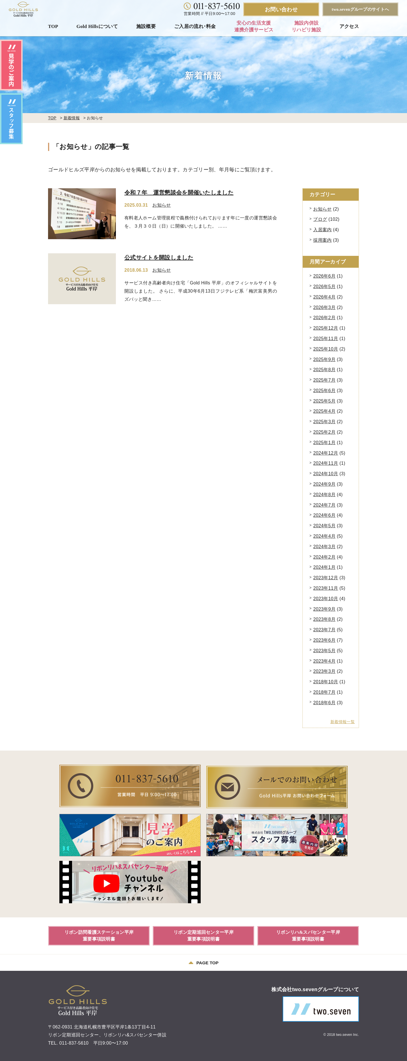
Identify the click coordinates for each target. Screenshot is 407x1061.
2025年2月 (324, 432)
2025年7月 (324, 380)
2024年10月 (325, 473)
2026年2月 (324, 317)
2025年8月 (324, 369)
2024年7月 (324, 505)
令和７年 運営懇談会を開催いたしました (178, 192)
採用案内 (322, 240)
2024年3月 (324, 546)
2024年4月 (324, 536)
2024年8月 (324, 494)
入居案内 (322, 229)
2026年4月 (324, 297)
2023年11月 (325, 588)
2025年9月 (324, 359)
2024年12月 (325, 453)
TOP (53, 26)
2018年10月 (325, 681)
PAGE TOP (203, 962)
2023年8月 (324, 619)
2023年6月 (324, 640)
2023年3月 (324, 671)
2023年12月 (325, 577)
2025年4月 (324, 411)
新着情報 (72, 118)
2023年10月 (325, 598)
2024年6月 (324, 515)
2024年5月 (324, 525)
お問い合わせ (281, 9)
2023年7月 (324, 629)
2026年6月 (324, 276)
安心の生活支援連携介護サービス (254, 26)
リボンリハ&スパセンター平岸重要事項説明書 (308, 934)
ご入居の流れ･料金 (195, 26)
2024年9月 (324, 484)
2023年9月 (324, 609)
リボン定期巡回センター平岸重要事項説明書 (203, 934)
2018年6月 (324, 702)
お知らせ (161, 205)
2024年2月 (324, 557)
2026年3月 (324, 307)
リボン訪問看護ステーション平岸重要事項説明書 (99, 934)
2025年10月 (325, 349)
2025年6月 (324, 390)
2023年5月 (324, 650)
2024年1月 (324, 567)
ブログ (320, 219)
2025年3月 (324, 421)
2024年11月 (325, 463)
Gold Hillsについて (97, 26)
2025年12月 (325, 328)
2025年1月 (324, 442)
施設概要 (146, 26)
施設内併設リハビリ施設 (306, 26)
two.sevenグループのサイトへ (360, 9)
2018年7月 (324, 692)
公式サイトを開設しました (158, 257)
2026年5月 (324, 286)
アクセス (349, 26)
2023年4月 (324, 661)
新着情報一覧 (342, 721)
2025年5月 (324, 401)
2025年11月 (325, 338)
